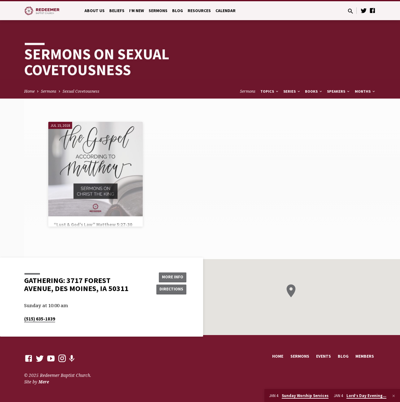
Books (314, 91)
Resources (199, 10)
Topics (269, 91)
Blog (177, 10)
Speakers (338, 91)
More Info (171, 277)
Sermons (158, 10)
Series (292, 91)
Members (364, 356)
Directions (171, 289)
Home (29, 91)
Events (323, 356)
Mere (43, 382)
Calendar (225, 10)
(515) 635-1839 (39, 319)
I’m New (136, 10)
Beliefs (116, 10)
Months (365, 91)
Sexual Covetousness (81, 91)
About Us (95, 10)
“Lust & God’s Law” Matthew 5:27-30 (93, 225)
